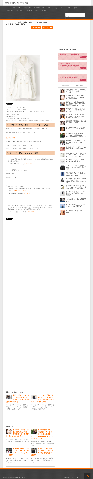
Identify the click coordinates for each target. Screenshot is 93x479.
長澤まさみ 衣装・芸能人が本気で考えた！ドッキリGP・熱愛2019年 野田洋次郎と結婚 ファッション (76, 103)
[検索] (72, 16)
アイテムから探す (39, 8)
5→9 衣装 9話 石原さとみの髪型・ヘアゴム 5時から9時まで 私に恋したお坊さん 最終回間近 (76, 187)
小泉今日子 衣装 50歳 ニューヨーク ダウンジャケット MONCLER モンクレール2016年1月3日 (76, 181)
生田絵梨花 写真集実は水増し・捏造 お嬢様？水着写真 (76, 121)
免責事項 (66, 477)
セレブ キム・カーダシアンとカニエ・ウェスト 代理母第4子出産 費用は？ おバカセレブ (76, 116)
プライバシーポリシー (76, 477)
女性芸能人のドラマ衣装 (16, 2)
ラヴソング (45, 27)
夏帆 (51, 27)
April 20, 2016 (27, 193)
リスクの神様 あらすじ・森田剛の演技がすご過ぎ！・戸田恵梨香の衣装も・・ (76, 199)
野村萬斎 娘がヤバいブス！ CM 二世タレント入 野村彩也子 (76, 205)
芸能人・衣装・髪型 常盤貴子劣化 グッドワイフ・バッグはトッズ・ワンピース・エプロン (76, 91)
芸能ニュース (19, 10)
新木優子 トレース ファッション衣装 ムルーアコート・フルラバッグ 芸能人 (76, 142)
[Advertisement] (30, 42)
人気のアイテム (80, 86)
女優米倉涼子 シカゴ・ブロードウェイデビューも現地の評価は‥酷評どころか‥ (76, 110)
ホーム (7, 8)
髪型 (69, 8)
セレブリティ (46, 10)
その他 (75, 8)
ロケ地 (62, 8)
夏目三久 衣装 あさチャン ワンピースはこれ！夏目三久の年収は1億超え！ (76, 193)
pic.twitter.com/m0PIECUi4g (27, 161)
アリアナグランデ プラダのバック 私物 (76, 211)
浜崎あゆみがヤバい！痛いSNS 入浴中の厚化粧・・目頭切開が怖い (76, 147)
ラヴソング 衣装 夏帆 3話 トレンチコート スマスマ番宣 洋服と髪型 (30, 23)
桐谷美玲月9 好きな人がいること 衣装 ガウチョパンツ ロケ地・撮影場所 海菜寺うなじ (76, 173)
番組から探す (27, 8)
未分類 (37, 10)
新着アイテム (65, 86)
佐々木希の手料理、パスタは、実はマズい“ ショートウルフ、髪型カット (76, 128)
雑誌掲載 (29, 10)
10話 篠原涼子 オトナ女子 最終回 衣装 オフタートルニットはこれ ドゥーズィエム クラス (76, 154)
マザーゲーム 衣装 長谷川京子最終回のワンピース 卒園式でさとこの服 (76, 167)
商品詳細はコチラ (10, 138)
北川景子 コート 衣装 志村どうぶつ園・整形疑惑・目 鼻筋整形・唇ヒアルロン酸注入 (76, 97)
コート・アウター (35, 27)
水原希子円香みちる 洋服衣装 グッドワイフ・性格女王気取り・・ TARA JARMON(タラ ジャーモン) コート (76, 136)
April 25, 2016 (28, 163)
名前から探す (16, 8)
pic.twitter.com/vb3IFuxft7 (19, 190)
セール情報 (10, 10)
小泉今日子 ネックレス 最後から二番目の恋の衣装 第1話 (76, 160)
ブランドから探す (52, 8)
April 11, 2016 (30, 212)
